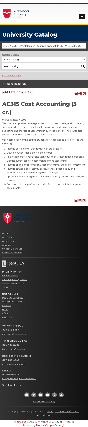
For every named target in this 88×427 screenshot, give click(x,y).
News (5, 309)
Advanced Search (11, 75)
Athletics (6, 245)
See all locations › (11, 385)
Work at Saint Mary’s (12, 302)
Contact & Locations (12, 253)
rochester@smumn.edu (14, 364)
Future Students (10, 276)
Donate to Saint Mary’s (13, 298)
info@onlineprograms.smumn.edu (19, 378)
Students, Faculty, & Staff (14, 279)
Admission (7, 237)
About (5, 233)
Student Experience (12, 249)
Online (6, 370)
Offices (5, 313)
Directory (7, 317)
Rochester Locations (16, 356)
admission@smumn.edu (14, 334)
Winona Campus (12, 325)
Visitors (5, 287)
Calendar (6, 305)
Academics (8, 241)
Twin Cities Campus (14, 341)
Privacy (50, 411)
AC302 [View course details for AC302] (22, 119)
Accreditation (44, 415)
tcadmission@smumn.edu (15, 349)
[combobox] (44, 46)
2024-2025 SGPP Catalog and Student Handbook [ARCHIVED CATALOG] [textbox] (42, 46)
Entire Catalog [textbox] (11, 59)
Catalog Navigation (15, 83)
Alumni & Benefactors (13, 283)
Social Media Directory (44, 401)
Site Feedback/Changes (67, 411)
